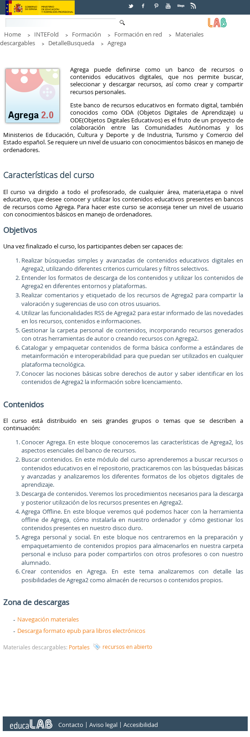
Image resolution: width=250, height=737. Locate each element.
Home (12, 34)
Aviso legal (103, 725)
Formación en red (138, 34)
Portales (79, 647)
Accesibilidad (140, 725)
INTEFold (46, 34)
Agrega (116, 43)
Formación (86, 34)
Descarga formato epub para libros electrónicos (81, 630)
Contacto (70, 725)
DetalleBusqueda (71, 43)
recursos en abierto (127, 646)
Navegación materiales (48, 619)
